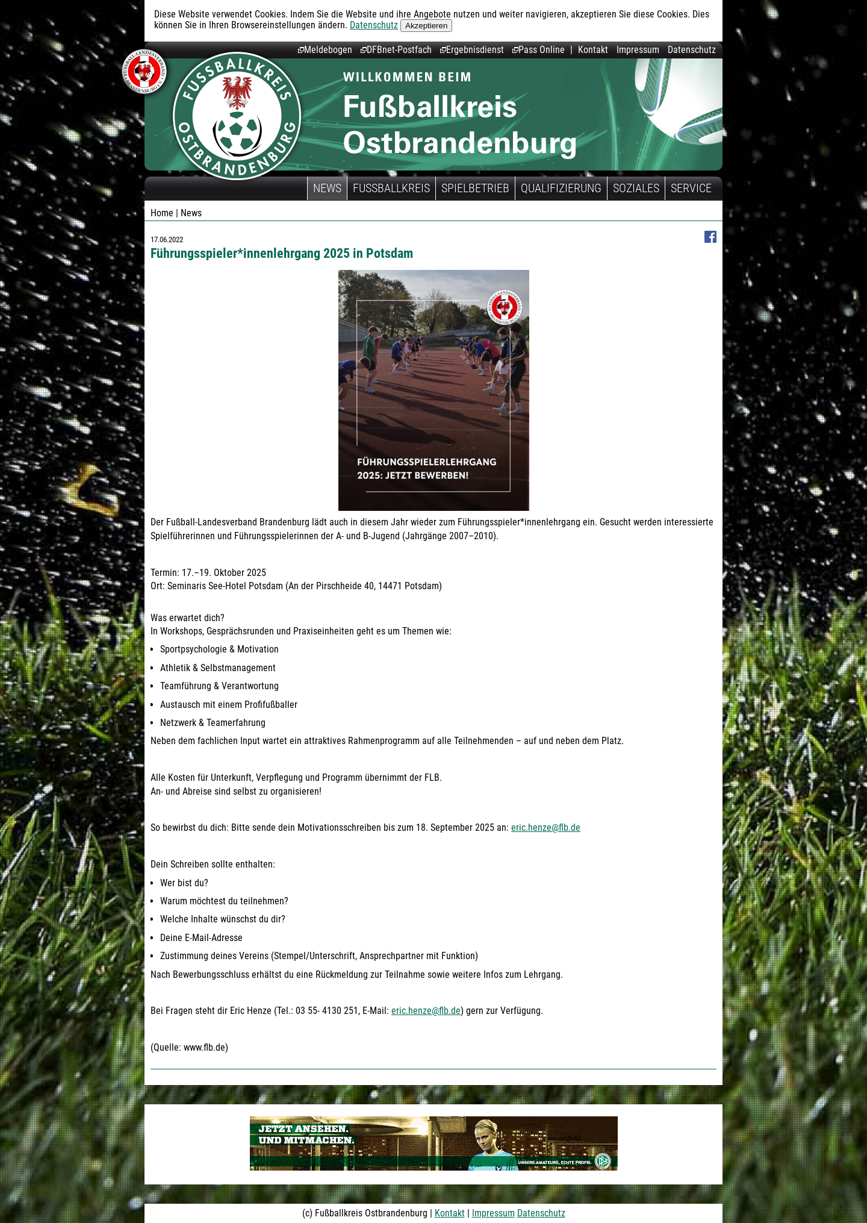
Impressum (638, 49)
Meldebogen (325, 49)
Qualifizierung (561, 188)
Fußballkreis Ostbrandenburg (237, 116)
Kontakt (593, 49)
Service (691, 188)
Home (162, 213)
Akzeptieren (426, 25)
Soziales (636, 188)
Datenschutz (374, 25)
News (327, 188)
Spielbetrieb (475, 188)
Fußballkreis (391, 188)
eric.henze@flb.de (545, 827)
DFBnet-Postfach (396, 49)
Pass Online (538, 49)
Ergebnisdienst (472, 49)
